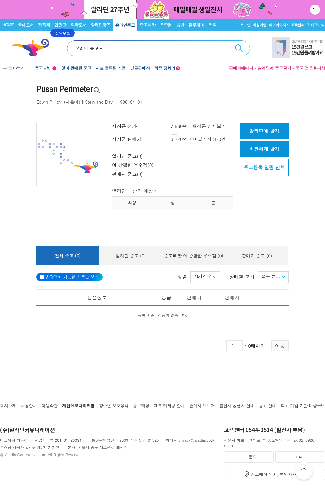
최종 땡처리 (167, 68)
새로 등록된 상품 (111, 68)
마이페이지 (277, 24)
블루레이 (196, 25)
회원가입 (259, 24)
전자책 (44, 25)
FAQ (300, 457)
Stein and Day (99, 102)
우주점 (166, 25)
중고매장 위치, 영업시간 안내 (278, 474)
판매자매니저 (241, 68)
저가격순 (205, 276)
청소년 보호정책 (113, 406)
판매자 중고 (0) (257, 255)
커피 (212, 25)
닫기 (315, 9)
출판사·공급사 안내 (236, 406)
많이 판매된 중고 (76, 68)
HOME (8, 24)
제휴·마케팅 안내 (169, 406)
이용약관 (49, 406)
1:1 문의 (249, 457)
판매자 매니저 (202, 406)
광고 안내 (267, 406)
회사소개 (8, 406)
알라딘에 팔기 (264, 130)
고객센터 (297, 24)
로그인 (245, 24)
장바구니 (315, 24)
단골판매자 (140, 68)
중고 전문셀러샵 (310, 68)
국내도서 (26, 25)
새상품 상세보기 (199, 129)
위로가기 (304, 471)
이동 (280, 345)
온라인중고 (125, 25)
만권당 (60, 25)
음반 (180, 25)
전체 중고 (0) (67, 255)
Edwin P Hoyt (49, 102)
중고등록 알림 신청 (264, 167)
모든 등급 (273, 276)
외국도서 (78, 25)
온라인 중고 (87, 48)
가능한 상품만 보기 (69, 277)
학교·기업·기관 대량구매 (303, 406)
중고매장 (148, 25)
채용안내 (29, 406)
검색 (239, 48)
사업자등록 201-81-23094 (58, 440)
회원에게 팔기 (264, 148)
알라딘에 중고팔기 (274, 68)
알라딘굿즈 (101, 25)
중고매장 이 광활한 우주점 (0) (193, 255)
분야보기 (17, 68)
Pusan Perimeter (64, 89)
